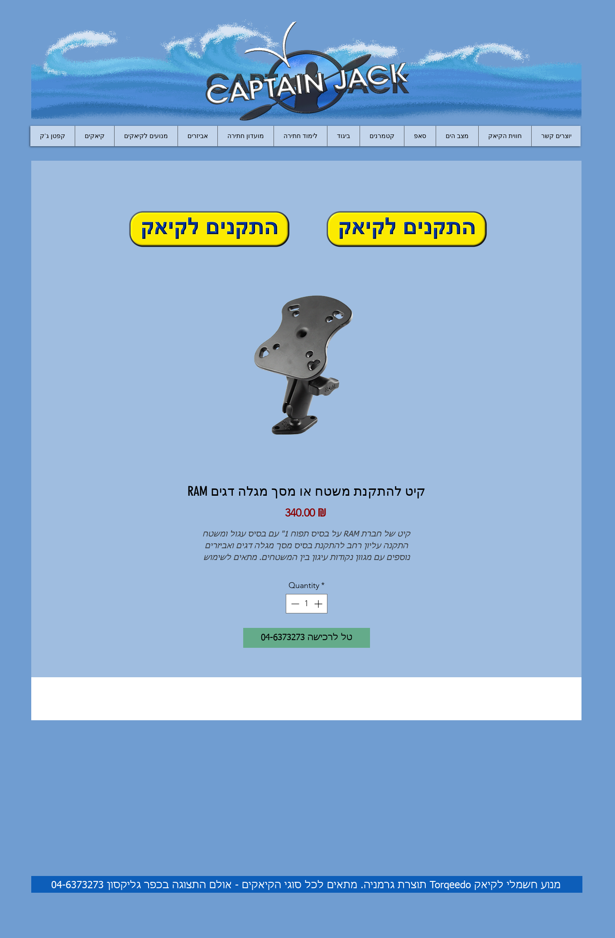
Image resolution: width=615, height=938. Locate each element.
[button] (197, 136)
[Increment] (319, 603)
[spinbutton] (306, 603)
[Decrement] (294, 603)
